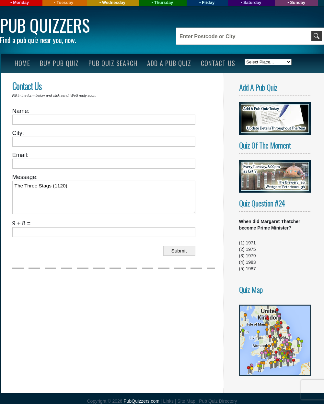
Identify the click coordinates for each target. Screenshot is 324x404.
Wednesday (113, 2)
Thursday (163, 2)
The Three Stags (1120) (103, 197)
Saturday (252, 2)
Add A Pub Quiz (169, 63)
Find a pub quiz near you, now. (38, 40)
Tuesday (64, 2)
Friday (208, 2)
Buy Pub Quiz (59, 63)
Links (168, 401)
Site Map (186, 401)
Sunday (297, 2)
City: (18, 133)
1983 (251, 262)
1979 (251, 255)
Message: (25, 177)
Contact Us (218, 63)
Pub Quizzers (45, 25)
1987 (251, 268)
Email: (20, 155)
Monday (21, 2)
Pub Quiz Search (112, 63)
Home (22, 63)
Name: (21, 111)
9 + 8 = (21, 223)
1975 (251, 249)
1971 (251, 242)
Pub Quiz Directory (218, 401)
